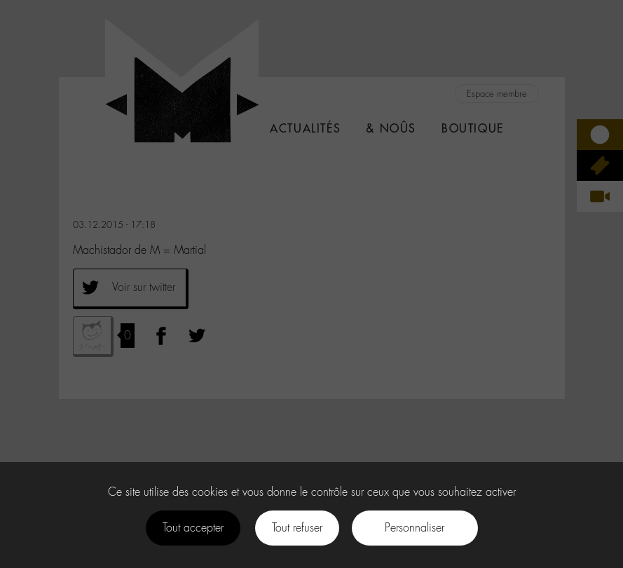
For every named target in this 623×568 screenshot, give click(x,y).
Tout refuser (297, 527)
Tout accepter (193, 527)
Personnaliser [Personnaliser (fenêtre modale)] (414, 527)
